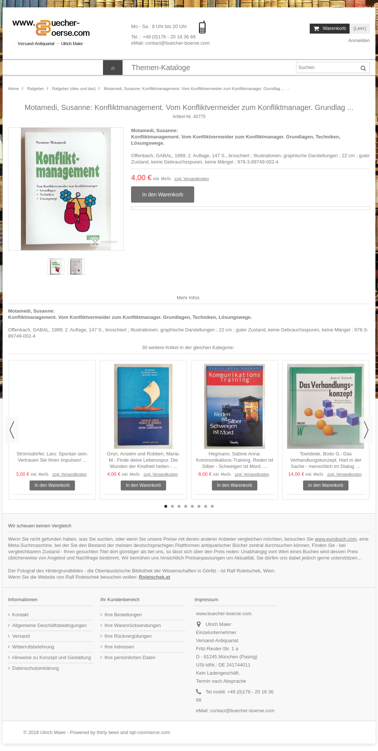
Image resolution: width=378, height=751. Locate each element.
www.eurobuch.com (336, 539)
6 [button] (198, 506)
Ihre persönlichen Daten (129, 657)
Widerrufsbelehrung (33, 647)
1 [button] (165, 506)
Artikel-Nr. (182, 116)
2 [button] (172, 506)
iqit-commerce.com (150, 732)
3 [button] (179, 506)
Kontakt (20, 614)
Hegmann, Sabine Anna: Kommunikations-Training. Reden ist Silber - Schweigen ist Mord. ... (234, 460)
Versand (21, 636)
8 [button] (212, 506)
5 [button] (192, 506)
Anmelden (358, 40)
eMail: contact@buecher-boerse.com (170, 42)
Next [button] (366, 430)
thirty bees (108, 732)
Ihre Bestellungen (123, 614)
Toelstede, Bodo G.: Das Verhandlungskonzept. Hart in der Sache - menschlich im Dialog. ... (325, 460)
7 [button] (205, 506)
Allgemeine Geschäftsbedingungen (49, 625)
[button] (160, 67)
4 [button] (185, 506)
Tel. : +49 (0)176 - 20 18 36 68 (163, 36)
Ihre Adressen (119, 647)
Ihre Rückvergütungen (128, 636)
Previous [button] (11, 430)
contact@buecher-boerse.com (242, 710)
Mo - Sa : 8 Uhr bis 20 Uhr (159, 26)
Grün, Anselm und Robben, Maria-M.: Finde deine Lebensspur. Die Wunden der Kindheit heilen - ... (143, 460)
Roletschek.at (154, 577)
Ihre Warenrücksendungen (132, 625)
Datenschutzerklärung (35, 668)
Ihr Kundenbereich (120, 599)
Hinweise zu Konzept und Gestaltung (51, 657)
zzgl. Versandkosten (192, 179)
